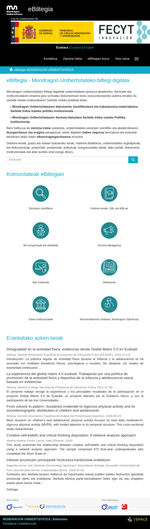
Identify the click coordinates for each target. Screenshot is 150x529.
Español (75, 47)
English (89, 47)
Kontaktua (50, 58)
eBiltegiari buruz (99, 58)
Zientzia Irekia (72, 58)
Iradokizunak (27, 523)
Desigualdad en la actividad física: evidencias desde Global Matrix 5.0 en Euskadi (72, 349)
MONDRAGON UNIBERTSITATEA (26, 519)
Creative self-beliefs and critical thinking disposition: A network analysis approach (71, 435)
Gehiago (12, 489)
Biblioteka (60, 519)
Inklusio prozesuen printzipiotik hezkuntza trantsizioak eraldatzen (58, 460)
